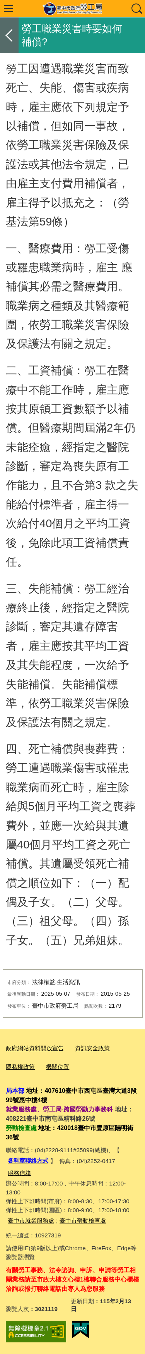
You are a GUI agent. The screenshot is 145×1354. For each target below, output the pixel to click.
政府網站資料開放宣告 (35, 1048)
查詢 (136, 8)
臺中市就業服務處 (31, 1220)
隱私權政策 (20, 1066)
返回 (9, 35)
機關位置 (57, 1066)
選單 (8, 8)
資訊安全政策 (92, 1048)
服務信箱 (19, 1173)
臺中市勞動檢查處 (83, 1220)
